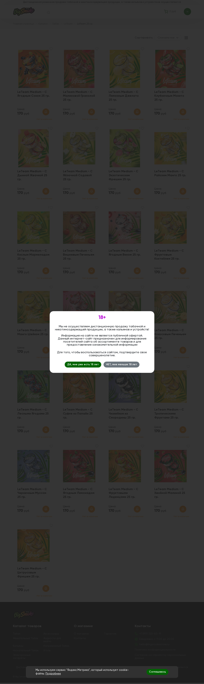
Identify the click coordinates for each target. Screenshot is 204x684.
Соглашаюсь (157, 671)
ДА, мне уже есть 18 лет (83, 364)
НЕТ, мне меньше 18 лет (121, 364)
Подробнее (53, 673)
